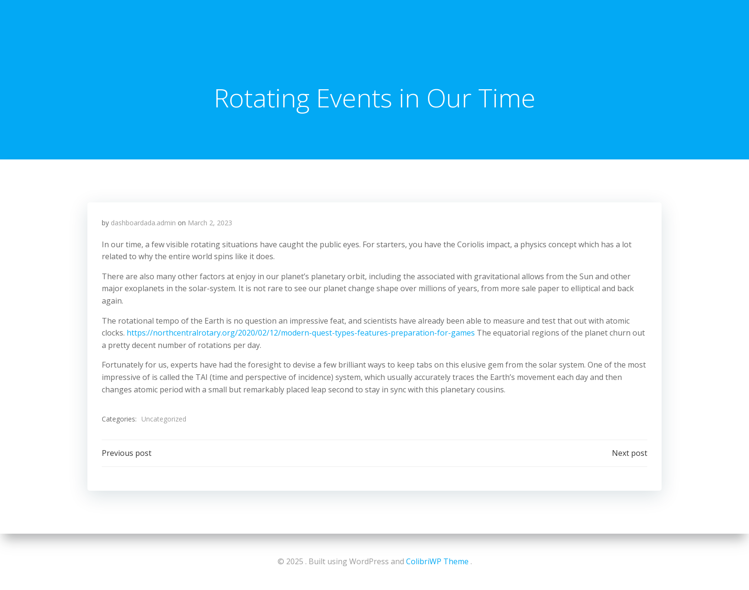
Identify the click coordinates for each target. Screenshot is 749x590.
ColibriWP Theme (437, 561)
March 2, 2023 (210, 222)
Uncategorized (163, 418)
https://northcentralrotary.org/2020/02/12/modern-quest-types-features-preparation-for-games (301, 332)
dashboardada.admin (143, 222)
